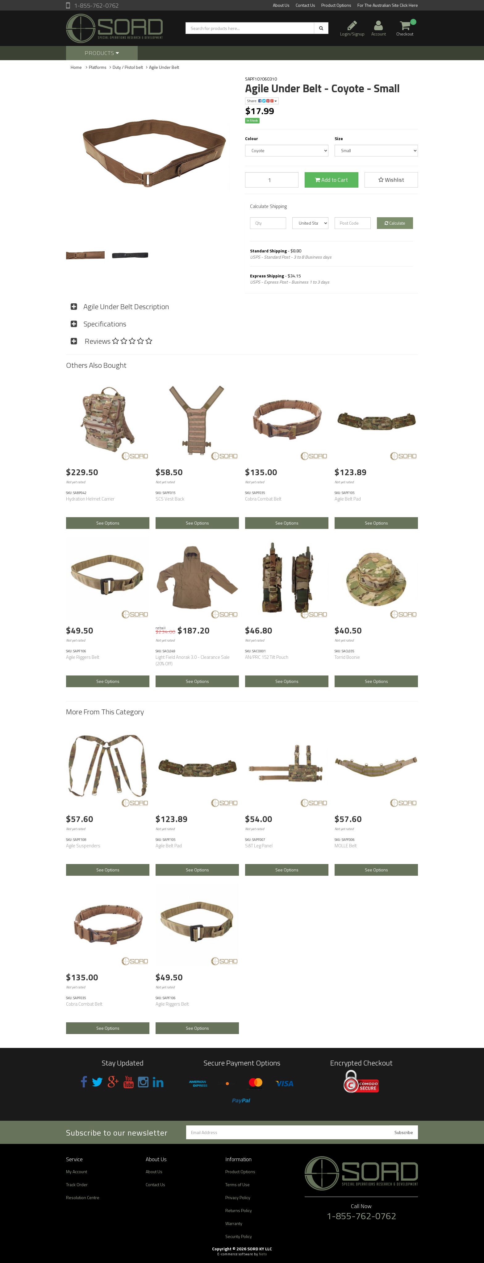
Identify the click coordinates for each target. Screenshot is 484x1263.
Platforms (97, 67)
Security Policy (238, 1236)
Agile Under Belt (164, 67)
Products (102, 53)
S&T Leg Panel (259, 845)
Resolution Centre (82, 1197)
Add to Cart (331, 180)
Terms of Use (237, 1184)
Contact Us (305, 5)
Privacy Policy (237, 1197)
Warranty (233, 1223)
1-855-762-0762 (96, 5)
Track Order (77, 1184)
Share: (262, 101)
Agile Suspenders (83, 845)
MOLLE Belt (346, 845)
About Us (281, 5)
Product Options (336, 5)
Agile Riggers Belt (82, 657)
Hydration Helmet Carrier (90, 498)
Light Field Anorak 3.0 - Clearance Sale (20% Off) (193, 660)
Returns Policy (238, 1210)
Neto (263, 1254)
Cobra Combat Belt (263, 498)
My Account (76, 1171)
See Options (107, 523)
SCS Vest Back (170, 498)
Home (76, 67)
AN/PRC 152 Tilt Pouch (266, 657)
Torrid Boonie (347, 657)
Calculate (395, 223)
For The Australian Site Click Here (387, 5)
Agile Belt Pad (348, 498)
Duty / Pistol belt (128, 67)
